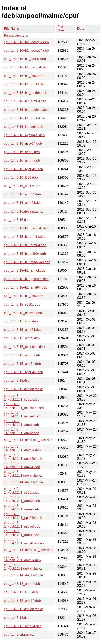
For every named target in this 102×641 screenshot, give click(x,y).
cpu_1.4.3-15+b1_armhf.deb (24, 236)
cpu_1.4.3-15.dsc (16, 380)
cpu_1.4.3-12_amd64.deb (22, 626)
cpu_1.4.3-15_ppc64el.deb (23, 372)
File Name (12, 28)
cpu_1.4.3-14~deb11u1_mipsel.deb (22, 414)
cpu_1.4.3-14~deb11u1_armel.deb (21, 422)
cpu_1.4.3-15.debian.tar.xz (23, 389)
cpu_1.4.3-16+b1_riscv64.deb (25, 67)
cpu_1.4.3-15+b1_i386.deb (23, 296)
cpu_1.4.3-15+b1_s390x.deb (25, 253)
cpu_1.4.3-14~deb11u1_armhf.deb (21, 431)
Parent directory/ (16, 35)
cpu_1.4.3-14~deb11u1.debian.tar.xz (23, 473)
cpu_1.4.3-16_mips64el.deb (24, 135)
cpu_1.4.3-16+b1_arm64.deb (25, 118)
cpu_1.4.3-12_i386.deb (21, 592)
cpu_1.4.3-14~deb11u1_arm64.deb (22, 465)
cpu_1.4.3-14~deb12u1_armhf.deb (21, 533)
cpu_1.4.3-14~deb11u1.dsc (24, 482)
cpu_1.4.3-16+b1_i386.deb (23, 76)
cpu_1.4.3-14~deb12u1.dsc (24, 575)
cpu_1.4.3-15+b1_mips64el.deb (27, 262)
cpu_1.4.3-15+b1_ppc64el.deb (26, 279)
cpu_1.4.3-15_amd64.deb (22, 329)
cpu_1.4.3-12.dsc (16, 617)
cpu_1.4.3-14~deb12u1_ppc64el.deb (23, 516)
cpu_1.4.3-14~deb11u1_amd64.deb (22, 448)
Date (80, 28)
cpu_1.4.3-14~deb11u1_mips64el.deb (24, 406)
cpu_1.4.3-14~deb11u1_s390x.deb (21, 397)
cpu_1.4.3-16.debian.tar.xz (23, 211)
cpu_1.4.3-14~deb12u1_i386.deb (28, 550)
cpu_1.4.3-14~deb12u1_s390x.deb (21, 490)
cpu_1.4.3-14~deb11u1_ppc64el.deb (23, 456)
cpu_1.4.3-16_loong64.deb (23, 126)
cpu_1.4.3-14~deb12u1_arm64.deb (22, 499)
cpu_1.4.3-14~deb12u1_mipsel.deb (22, 524)
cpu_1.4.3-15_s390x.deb (22, 304)
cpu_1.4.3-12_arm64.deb (22, 600)
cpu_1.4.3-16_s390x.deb (22, 186)
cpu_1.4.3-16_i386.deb (21, 177)
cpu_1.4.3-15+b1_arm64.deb (25, 245)
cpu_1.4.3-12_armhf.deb (22, 584)
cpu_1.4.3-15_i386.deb (21, 321)
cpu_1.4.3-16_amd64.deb (22, 202)
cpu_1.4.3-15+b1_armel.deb (24, 270)
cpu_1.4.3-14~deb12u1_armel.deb (21, 507)
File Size (60, 28)
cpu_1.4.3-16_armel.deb (22, 152)
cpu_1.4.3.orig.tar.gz (19, 634)
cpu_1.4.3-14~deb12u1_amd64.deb (22, 558)
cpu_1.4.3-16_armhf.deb (22, 160)
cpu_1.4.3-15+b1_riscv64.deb (25, 228)
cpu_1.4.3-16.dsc (16, 220)
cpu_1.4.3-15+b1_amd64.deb (25, 287)
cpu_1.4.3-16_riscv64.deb (23, 143)
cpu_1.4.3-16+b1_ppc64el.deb (26, 109)
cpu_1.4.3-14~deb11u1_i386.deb (28, 440)
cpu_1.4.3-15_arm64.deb (22, 363)
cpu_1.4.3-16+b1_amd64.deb (25, 93)
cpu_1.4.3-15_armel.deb (22, 338)
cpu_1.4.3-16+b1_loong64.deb (26, 50)
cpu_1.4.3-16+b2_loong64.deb (26, 42)
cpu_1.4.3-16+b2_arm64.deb (25, 101)
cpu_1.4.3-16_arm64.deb (22, 194)
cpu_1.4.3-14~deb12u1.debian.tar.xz (23, 566)
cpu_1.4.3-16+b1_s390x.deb (25, 59)
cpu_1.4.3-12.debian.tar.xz (23, 609)
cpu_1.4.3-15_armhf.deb (22, 355)
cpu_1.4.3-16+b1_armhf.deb (24, 84)
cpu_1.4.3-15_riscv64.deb (23, 313)
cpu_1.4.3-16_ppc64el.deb (23, 169)
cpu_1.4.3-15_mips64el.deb (24, 347)
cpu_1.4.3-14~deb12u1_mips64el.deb (24, 541)
